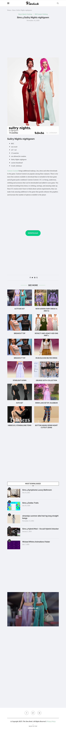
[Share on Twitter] (32, 277)
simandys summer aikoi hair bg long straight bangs (40, 517)
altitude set (19, 309)
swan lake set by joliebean (46, 403)
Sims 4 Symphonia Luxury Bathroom (37, 490)
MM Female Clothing (41, 14)
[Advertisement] (33, 39)
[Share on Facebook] (30, 277)
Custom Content (12, 171)
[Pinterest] (39, 713)
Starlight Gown (19, 380)
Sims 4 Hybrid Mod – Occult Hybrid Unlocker (40, 529)
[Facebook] (27, 713)
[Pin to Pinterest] (34, 277)
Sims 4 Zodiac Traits (30, 503)
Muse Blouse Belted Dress (46, 358)
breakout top (19, 358)
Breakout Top (19, 333)
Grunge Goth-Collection (46, 380)
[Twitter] (33, 713)
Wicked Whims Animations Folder (36, 542)
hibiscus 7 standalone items (19, 425)
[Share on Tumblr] (36, 277)
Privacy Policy (51, 721)
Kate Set (19, 403)
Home (9, 10)
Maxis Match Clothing (25, 14)
